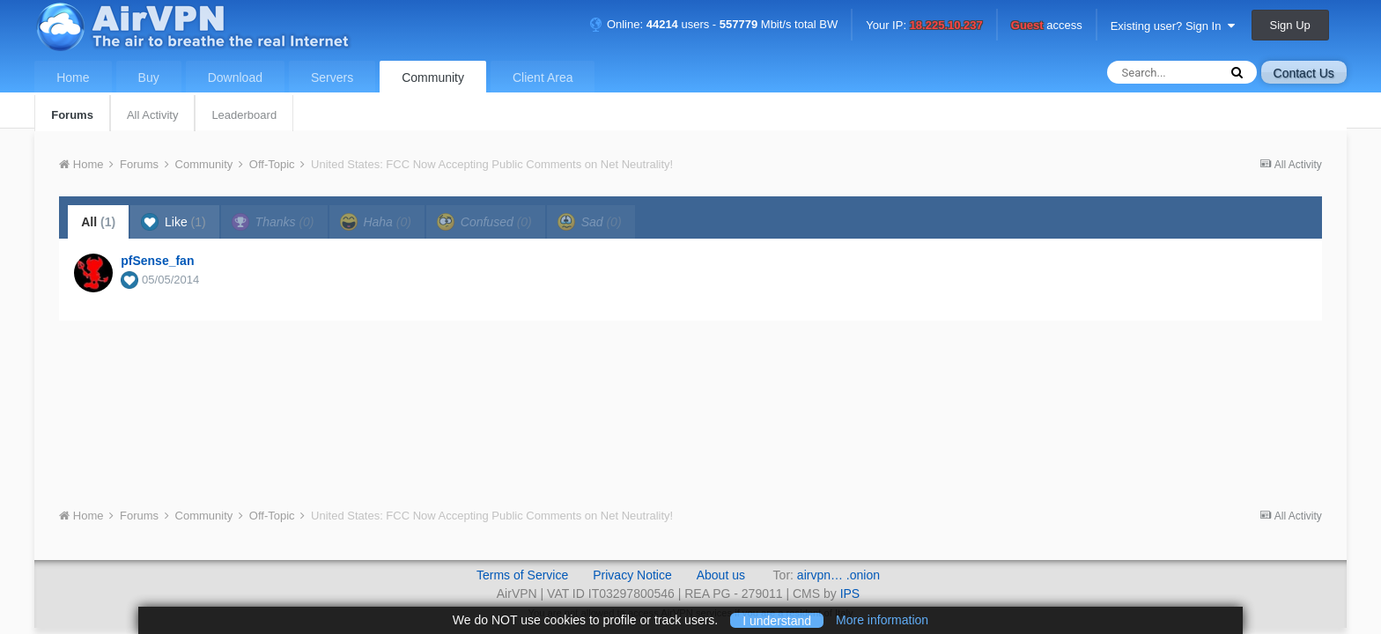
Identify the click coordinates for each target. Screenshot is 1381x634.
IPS (850, 593)
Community (433, 77)
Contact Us (1304, 73)
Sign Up (1290, 25)
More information (882, 620)
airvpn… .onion (838, 575)
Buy (148, 77)
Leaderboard (244, 115)
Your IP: (924, 26)
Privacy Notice (632, 575)
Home (72, 77)
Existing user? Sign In (1173, 26)
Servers (332, 77)
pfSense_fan (157, 261)
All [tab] (98, 222)
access (1046, 26)
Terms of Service (522, 575)
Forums (72, 115)
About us (721, 575)
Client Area (542, 77)
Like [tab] (173, 222)
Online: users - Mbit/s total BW (713, 24)
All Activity (153, 115)
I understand (776, 620)
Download (235, 77)
